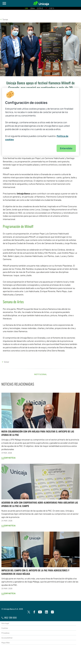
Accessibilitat (6, 638)
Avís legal (5, 623)
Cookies (4, 628)
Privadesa (5, 633)
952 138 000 (9, 617)
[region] (40, 122)
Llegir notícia (8, 458)
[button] (4, 19)
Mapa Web (5, 642)
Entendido (66, 148)
